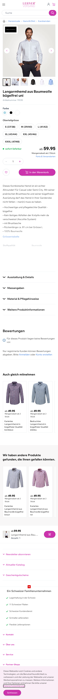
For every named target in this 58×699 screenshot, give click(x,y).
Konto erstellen (44, 354)
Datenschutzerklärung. (14, 686)
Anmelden (24, 354)
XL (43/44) (11, 134)
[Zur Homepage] (4, 21)
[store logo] (29, 4)
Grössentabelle (11, 236)
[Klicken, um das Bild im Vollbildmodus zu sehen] (29, 51)
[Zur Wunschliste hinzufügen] (6, 172)
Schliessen (12, 692)
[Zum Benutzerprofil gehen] (48, 4)
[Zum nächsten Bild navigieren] (51, 50)
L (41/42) (43, 126)
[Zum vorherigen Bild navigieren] (7, 50)
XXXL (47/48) (12, 141)
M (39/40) (26, 126)
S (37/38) (10, 126)
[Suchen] (52, 13)
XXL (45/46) (30, 134)
